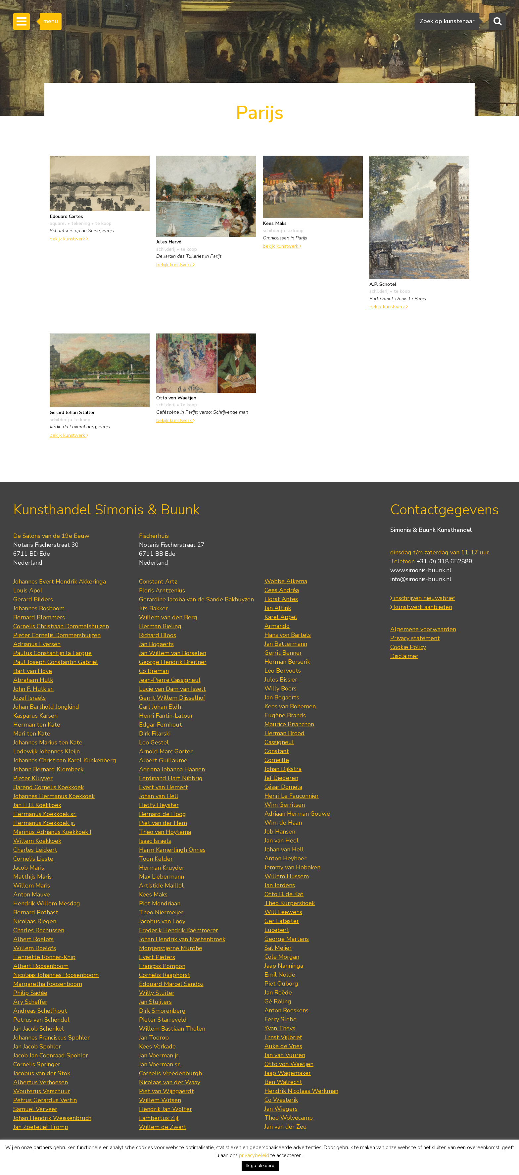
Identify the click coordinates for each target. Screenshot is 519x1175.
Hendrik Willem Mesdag (46, 903)
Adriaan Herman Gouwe (297, 814)
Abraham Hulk (33, 680)
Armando (277, 626)
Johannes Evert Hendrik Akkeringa (59, 582)
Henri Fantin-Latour (166, 716)
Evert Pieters (157, 957)
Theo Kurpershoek (289, 903)
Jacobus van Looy (162, 921)
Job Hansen (279, 832)
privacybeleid (254, 1155)
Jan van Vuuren (284, 1055)
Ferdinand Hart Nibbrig (171, 778)
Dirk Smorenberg (162, 1011)
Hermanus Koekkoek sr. (44, 814)
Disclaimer (404, 656)
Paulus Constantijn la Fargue (52, 653)
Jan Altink (277, 608)
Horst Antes (281, 599)
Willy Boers (280, 688)
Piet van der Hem (163, 823)
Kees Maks (153, 894)
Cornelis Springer (36, 1064)
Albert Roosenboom (41, 966)
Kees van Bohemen (290, 706)
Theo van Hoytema (165, 832)
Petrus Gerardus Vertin (45, 1100)
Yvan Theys (279, 1028)
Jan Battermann (285, 644)
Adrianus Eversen (37, 644)
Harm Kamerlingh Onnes (172, 850)
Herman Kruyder (161, 868)
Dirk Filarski (154, 734)
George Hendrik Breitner (173, 662)
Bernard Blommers (39, 617)
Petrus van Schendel (41, 1020)
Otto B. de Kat (284, 894)
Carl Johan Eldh (160, 707)
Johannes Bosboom (39, 608)
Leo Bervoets (282, 671)
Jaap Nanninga (283, 966)
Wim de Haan (283, 823)
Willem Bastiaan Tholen (172, 1029)
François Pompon (162, 966)
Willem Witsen (160, 1100)
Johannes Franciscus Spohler (51, 1038)
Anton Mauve (31, 894)
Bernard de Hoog (162, 814)
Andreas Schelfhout (40, 1011)
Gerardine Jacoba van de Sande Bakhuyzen (196, 599)
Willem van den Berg (168, 617)
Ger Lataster (281, 921)
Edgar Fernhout (160, 725)
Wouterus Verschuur (41, 1091)
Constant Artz (158, 582)
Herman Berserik (287, 662)
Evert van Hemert (163, 787)
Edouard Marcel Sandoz (171, 984)
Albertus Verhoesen (40, 1082)
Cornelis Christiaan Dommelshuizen (61, 626)
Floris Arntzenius (162, 590)
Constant (276, 751)
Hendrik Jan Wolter (165, 1109)
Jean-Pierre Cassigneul (170, 680)
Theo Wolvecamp (288, 1118)
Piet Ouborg (281, 984)
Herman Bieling (160, 626)
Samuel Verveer (35, 1109)
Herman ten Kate (36, 725)
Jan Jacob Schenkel (38, 1029)
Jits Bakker (153, 608)
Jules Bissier (280, 680)
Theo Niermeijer (161, 912)
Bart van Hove (32, 671)
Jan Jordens (279, 885)
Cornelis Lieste (33, 859)
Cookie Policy (408, 647)
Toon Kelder (156, 859)
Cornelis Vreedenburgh (170, 1073)
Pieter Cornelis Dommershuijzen (57, 635)
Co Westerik (281, 1100)
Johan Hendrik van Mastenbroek (182, 939)
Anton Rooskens (286, 1010)
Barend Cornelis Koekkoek (48, 787)
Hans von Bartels (287, 635)
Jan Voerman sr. (160, 1064)
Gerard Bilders (33, 599)
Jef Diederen (281, 778)
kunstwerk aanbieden (421, 607)
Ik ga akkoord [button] (260, 1165)
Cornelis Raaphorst (164, 975)
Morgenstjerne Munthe (170, 948)
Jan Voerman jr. (159, 1055)
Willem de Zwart (162, 1127)
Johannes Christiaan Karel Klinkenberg (64, 760)
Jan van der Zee (285, 1127)
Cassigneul (279, 742)
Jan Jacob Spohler (37, 1046)
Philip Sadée (30, 993)
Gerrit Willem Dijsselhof (172, 698)
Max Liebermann (161, 877)
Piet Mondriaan (159, 903)
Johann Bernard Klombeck (48, 769)
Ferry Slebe (280, 1019)
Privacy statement (415, 638)
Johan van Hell (158, 796)
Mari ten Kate (31, 734)
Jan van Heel (281, 840)
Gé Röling (277, 1001)
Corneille (276, 760)
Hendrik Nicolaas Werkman (301, 1091)
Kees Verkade (157, 1046)
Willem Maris (31, 886)
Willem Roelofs (34, 948)
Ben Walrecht (283, 1082)
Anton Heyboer (285, 858)
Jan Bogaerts (156, 644)
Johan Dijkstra (283, 769)
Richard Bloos (157, 635)
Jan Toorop (154, 1038)
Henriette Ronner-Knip (44, 957)
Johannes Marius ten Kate (47, 742)
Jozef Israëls (29, 698)
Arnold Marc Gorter (166, 751)
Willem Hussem (286, 876)
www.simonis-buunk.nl (420, 570)
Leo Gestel (154, 742)
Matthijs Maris (32, 877)
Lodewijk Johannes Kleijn (46, 751)
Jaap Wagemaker (287, 1073)
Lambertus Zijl (159, 1118)
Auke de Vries (283, 1046)
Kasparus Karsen (35, 716)
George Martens (286, 939)
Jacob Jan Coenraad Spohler (50, 1055)
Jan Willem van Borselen (172, 653)
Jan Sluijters (155, 1002)
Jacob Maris (28, 868)
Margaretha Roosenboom (47, 984)
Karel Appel (280, 617)
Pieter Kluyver (33, 778)
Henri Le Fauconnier (291, 796)
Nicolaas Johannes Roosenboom (56, 975)
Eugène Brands (285, 715)
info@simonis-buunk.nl (420, 579)
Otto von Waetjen (288, 1064)
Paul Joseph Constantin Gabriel (55, 662)
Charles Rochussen (38, 930)
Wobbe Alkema (285, 581)
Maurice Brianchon (289, 724)
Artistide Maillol (161, 886)
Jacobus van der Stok (41, 1073)
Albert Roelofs (33, 939)
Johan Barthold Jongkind (46, 707)
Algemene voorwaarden (423, 629)
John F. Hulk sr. (33, 689)
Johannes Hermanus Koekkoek (54, 796)
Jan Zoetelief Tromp (40, 1127)
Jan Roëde (278, 992)
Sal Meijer (278, 948)
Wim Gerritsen (284, 805)
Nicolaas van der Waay (169, 1082)
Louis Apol (27, 590)
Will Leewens (283, 912)
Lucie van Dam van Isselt (172, 689)
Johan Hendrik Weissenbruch (52, 1118)
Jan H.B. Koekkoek (37, 805)
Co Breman (154, 671)
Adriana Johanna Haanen (172, 769)
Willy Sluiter (156, 993)
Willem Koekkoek (37, 841)
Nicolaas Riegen (34, 921)
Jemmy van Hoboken (292, 867)
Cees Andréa (281, 590)
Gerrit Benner (283, 653)
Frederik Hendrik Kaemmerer (178, 930)
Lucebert (276, 930)
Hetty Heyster (159, 805)
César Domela (283, 787)
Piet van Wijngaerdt (166, 1091)
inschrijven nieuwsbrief (422, 598)
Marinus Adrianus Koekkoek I (52, 832)
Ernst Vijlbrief (283, 1037)
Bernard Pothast (35, 912)
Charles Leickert (35, 850)
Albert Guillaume (163, 760)
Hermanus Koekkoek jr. (44, 823)
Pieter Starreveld (163, 1020)
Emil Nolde (279, 975)
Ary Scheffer (30, 1002)
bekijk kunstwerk (69, 238)
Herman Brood (284, 733)
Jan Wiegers (281, 1109)
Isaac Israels (155, 841)
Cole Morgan (281, 957)
